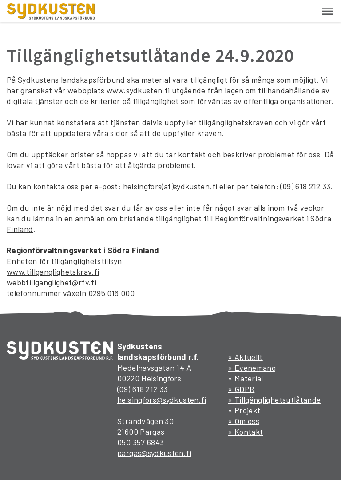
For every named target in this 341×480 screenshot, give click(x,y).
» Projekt (244, 410)
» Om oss (243, 421)
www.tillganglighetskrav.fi (53, 271)
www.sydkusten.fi (138, 90)
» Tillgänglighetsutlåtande (274, 399)
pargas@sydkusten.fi (154, 453)
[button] (327, 11)
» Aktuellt (245, 357)
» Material (245, 378)
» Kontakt (245, 431)
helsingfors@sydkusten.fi (161, 399)
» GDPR (241, 389)
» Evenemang (252, 367)
